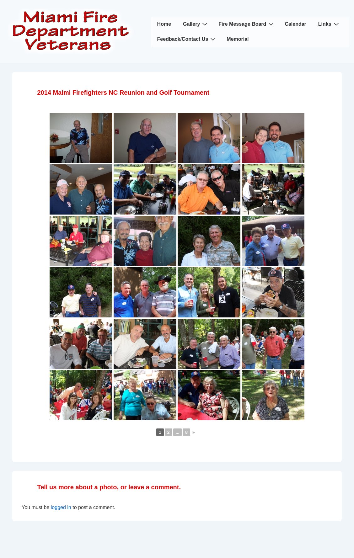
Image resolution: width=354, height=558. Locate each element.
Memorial (238, 39)
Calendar (295, 24)
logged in (61, 507)
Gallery (196, 23)
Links (329, 23)
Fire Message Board (246, 23)
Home (164, 24)
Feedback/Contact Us (187, 39)
